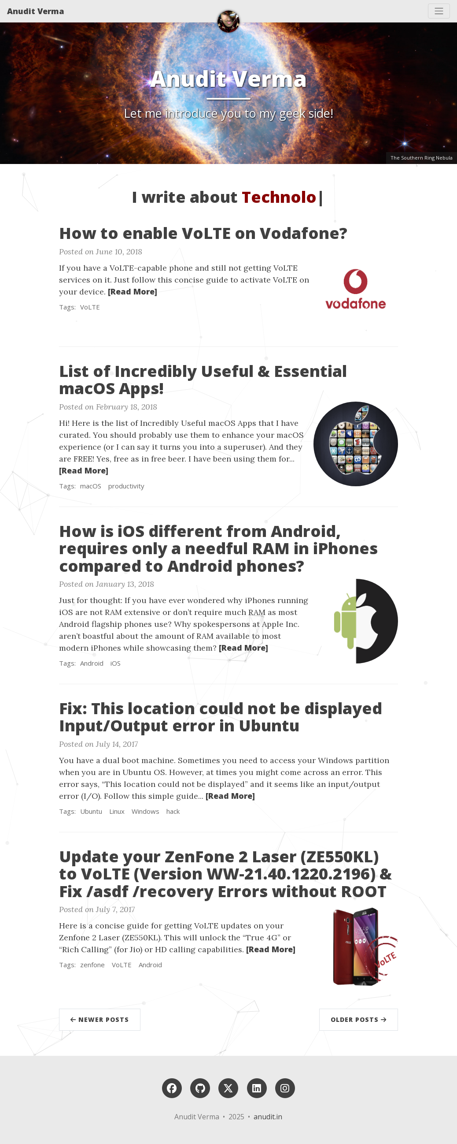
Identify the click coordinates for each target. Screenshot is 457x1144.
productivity (126, 485)
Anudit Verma (35, 11)
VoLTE (90, 306)
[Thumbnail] (355, 288)
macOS (90, 485)
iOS (116, 663)
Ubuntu (91, 811)
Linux (117, 811)
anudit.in (268, 1117)
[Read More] (132, 291)
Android (91, 663)
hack (173, 811)
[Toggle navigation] (439, 11)
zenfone (92, 964)
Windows (145, 811)
